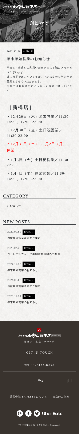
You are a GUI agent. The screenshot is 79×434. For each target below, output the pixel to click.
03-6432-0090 (39, 365)
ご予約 (39, 380)
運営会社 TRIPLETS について (28, 396)
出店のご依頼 (61, 396)
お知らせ (28, 51)
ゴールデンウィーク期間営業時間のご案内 (33, 254)
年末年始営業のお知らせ (22, 270)
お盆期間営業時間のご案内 (24, 238)
